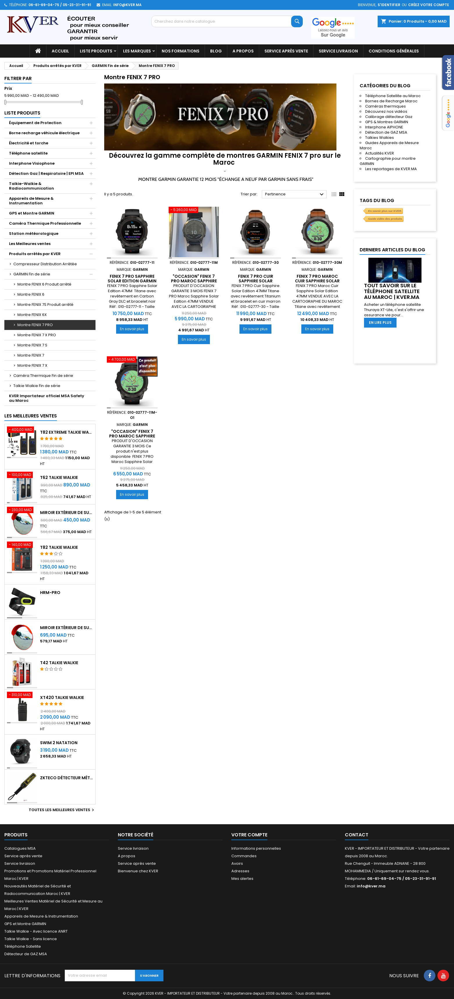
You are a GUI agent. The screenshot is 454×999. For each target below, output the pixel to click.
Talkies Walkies (379, 137)
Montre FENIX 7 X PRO (36, 335)
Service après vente (286, 51)
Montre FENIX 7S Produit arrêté (45, 304)
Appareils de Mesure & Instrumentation (31, 201)
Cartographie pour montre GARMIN (388, 161)
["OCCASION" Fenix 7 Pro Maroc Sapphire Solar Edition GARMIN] (194, 210)
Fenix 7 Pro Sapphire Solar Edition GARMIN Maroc (132, 280)
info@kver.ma (127, 4)
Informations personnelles (256, 848)
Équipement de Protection (35, 123)
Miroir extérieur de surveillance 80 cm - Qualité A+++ (66, 627)
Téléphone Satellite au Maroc (393, 96)
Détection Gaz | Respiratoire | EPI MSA (46, 173)
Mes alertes (242, 878)
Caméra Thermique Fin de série (43, 375)
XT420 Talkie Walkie (62, 697)
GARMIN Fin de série (31, 274)
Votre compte (249, 834)
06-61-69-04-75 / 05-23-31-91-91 (59, 4)
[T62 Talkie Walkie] (22, 475)
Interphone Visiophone (32, 163)
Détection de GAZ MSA (386, 132)
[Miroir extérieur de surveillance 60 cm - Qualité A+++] (22, 510)
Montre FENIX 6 (30, 294)
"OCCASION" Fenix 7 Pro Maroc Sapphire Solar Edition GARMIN (194, 280)
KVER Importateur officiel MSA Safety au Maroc (46, 398)
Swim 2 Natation (59, 742)
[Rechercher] (226, 21)
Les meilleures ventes (30, 416)
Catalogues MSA (20, 848)
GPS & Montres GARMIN (386, 122)
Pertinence (295, 194)
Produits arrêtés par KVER (35, 254)
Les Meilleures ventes (30, 243)
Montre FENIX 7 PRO (35, 325)
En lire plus (380, 322)
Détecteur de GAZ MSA (25, 954)
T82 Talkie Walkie (59, 547)
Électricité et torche (28, 143)
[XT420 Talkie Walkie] (22, 695)
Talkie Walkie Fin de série (36, 385)
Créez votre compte (428, 4)
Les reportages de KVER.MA (391, 169)
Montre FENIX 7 (30, 355)
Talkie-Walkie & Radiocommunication (31, 186)
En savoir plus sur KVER (384, 210)
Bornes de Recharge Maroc (391, 101)
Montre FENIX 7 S (32, 345)
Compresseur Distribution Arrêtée (45, 264)
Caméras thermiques (385, 106)
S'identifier (389, 4)
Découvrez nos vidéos (386, 111)
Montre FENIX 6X (32, 314)
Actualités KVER (379, 153)
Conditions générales (394, 51)
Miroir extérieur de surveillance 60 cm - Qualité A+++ (66, 512)
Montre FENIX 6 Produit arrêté (44, 284)
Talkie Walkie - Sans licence (30, 939)
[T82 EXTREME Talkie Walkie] (22, 430)
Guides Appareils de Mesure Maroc (389, 145)
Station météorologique (33, 233)
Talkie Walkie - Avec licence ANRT (36, 931)
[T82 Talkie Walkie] (22, 545)
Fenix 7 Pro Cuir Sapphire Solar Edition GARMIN (255, 280)
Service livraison (338, 51)
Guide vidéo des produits (385, 218)
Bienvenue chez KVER (138, 871)
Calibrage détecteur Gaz (388, 116)
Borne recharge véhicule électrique (44, 133)
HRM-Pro (50, 592)
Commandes (244, 856)
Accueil (60, 51)
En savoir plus (134, 328)
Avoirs (237, 863)
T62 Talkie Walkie (59, 477)
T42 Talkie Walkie (59, 662)
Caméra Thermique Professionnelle (45, 223)
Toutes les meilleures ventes (62, 810)
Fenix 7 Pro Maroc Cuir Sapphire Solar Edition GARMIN (317, 280)
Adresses (240, 871)
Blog (216, 51)
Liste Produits (96, 51)
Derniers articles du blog (392, 249)
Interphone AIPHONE (384, 127)
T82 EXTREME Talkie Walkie (66, 432)
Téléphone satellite (28, 153)
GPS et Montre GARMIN (31, 213)
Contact (356, 834)
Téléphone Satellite (22, 946)
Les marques (137, 51)
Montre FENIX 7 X (32, 365)
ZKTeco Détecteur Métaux (66, 777)
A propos (243, 51)
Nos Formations (180, 51)
